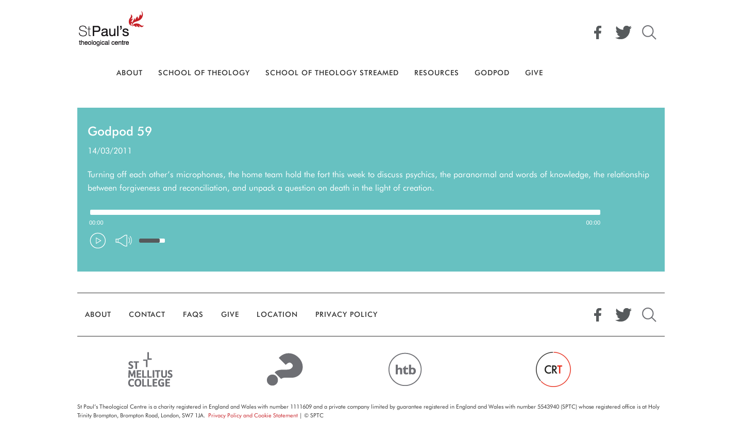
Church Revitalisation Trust (554, 369)
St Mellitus (151, 369)
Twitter (623, 32)
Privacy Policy (346, 314)
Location (277, 314)
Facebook (597, 32)
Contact (147, 314)
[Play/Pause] (98, 240)
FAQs (193, 314)
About (129, 73)
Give (534, 73)
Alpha (285, 369)
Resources (436, 73)
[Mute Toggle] (123, 240)
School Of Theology (204, 73)
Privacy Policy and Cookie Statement (253, 415)
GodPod (492, 73)
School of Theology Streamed (332, 73)
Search (649, 32)
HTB (405, 369)
